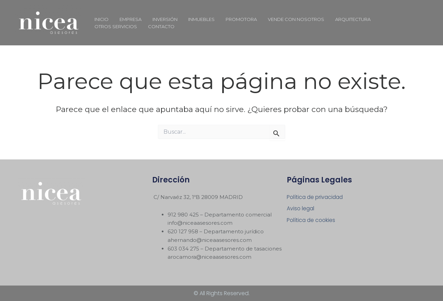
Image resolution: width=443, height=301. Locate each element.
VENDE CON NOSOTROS (285, 19)
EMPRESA (127, 19)
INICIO (100, 19)
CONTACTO (106, 26)
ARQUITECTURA (339, 19)
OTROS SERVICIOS (387, 19)
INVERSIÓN (159, 19)
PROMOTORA (232, 19)
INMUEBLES (194, 19)
